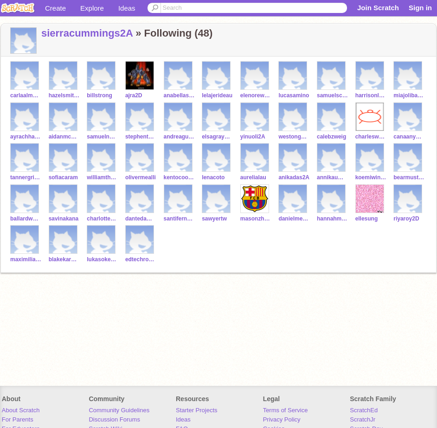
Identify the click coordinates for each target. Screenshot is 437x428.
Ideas (126, 8)
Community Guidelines (119, 410)
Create (55, 8)
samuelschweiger (332, 95)
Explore (92, 8)
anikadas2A (293, 177)
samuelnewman (102, 136)
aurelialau (253, 177)
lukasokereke (102, 259)
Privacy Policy (282, 419)
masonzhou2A (255, 218)
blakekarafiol (64, 259)
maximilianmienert (25, 259)
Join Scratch (378, 8)
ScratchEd (364, 410)
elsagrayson (217, 136)
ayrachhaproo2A (25, 136)
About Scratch (21, 410)
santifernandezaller (179, 218)
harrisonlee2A (370, 95)
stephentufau (140, 136)
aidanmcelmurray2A (64, 136)
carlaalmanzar (25, 95)
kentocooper (179, 177)
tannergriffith (25, 177)
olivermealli (140, 177)
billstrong (99, 95)
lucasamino (293, 95)
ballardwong (25, 218)
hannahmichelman (332, 218)
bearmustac (408, 177)
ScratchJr (362, 419)
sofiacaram (63, 177)
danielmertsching (293, 218)
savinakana (64, 218)
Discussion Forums (114, 419)
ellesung (366, 218)
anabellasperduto (179, 95)
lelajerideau (217, 95)
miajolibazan (408, 95)
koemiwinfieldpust (370, 177)
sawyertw (214, 218)
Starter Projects (197, 410)
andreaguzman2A (179, 136)
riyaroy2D (406, 218)
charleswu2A (370, 136)
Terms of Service (285, 410)
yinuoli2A (252, 136)
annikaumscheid (332, 177)
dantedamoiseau (140, 218)
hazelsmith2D (64, 95)
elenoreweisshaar (255, 95)
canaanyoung (408, 136)
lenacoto (213, 177)
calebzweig (331, 136)
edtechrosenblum (140, 259)
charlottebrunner (102, 218)
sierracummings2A (87, 33)
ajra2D (133, 95)
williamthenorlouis (102, 177)
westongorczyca (293, 136)
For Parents (17, 419)
